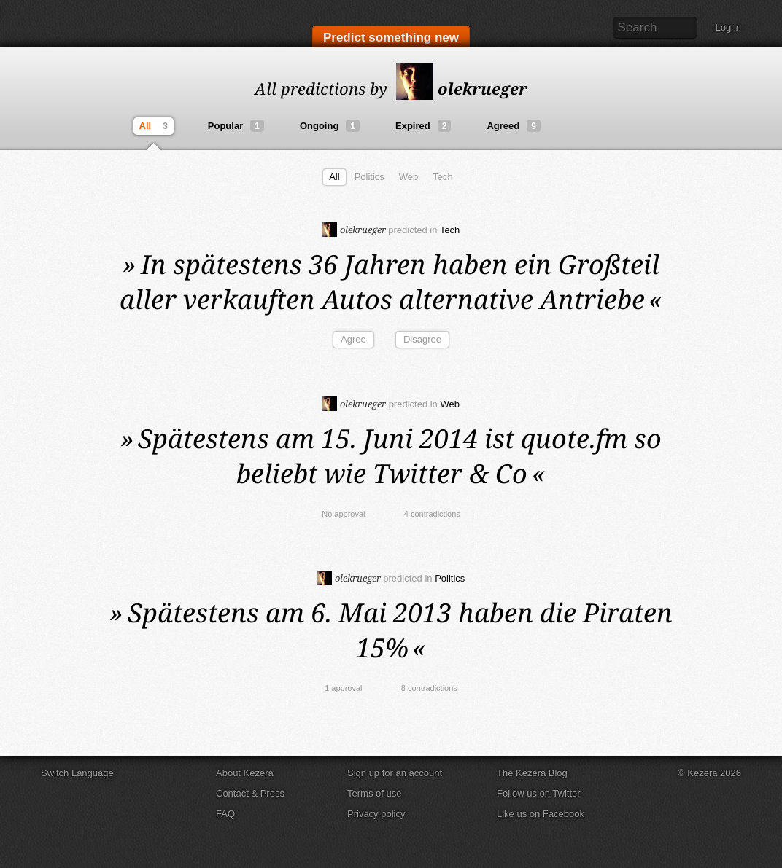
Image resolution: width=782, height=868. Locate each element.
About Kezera (245, 772)
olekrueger (461, 88)
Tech (442, 176)
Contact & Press (250, 793)
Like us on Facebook (540, 813)
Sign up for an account (394, 772)
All (155, 126)
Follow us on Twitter (539, 793)
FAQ (225, 813)
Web (409, 176)
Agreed (513, 126)
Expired (423, 126)
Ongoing (330, 126)
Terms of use (374, 793)
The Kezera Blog (532, 772)
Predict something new (391, 37)
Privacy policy (376, 813)
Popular (236, 126)
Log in (728, 27)
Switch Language (77, 772)
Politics (369, 176)
